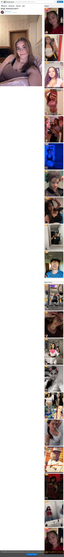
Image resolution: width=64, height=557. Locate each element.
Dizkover (9, 2)
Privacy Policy (47, 552)
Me (45, 254)
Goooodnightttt (48, 145)
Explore (4, 6)
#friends (18, 6)
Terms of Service (58, 552)
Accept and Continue (32, 554)
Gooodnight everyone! (49, 118)
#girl (23, 6)
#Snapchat (11, 6)
